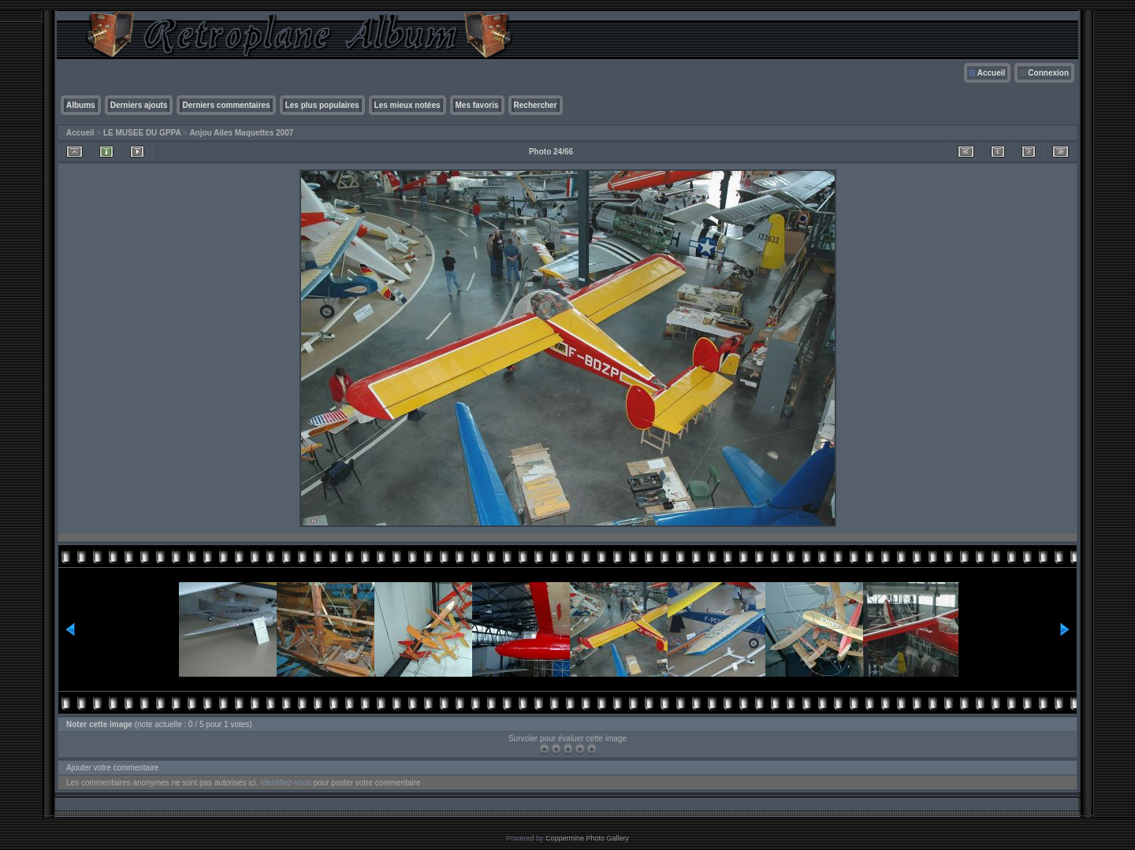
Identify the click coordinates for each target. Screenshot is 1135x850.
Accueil (991, 73)
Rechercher (535, 105)
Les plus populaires (322, 105)
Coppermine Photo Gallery (587, 838)
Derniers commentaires (226, 105)
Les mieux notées (407, 105)
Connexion (1048, 73)
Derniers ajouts (139, 105)
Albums (80, 105)
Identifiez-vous (285, 782)
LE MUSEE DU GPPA (141, 132)
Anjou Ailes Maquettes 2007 (241, 132)
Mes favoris (477, 105)
